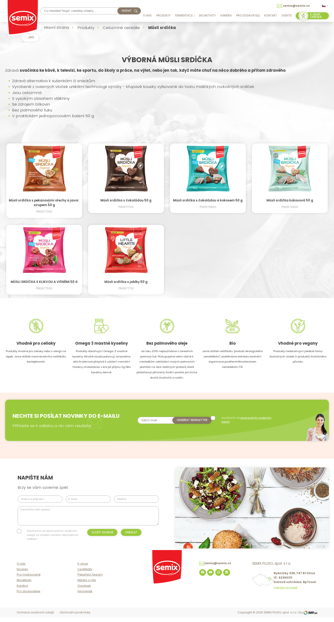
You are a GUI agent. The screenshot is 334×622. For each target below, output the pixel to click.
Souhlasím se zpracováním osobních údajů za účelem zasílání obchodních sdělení (53, 535)
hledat (127, 11)
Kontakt (270, 15)
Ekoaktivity (207, 15)
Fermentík (84, 596)
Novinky (22, 574)
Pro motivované (29, 579)
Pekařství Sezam (90, 579)
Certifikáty (84, 574)
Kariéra (226, 15)
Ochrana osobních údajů (35, 617)
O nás (147, 15)
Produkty (163, 15)
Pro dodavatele (248, 15)
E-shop (82, 569)
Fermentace (185, 15)
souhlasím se (247, 420)
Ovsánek (84, 591)
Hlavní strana (56, 27)
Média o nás (86, 585)
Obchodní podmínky (75, 617)
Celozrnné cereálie (121, 27)
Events (287, 15)
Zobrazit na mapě (285, 592)
